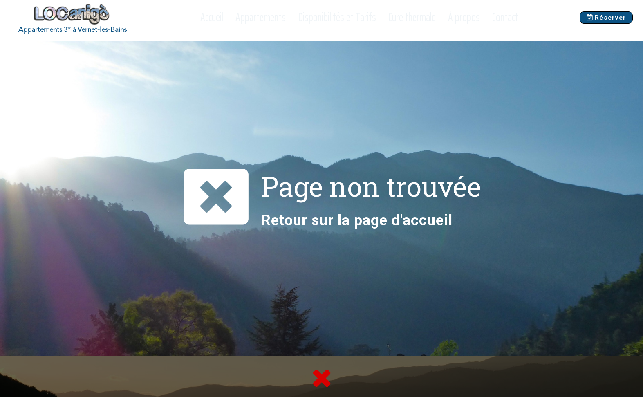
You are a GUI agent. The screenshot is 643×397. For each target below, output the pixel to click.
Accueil (211, 17)
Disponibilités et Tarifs (337, 17)
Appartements (260, 17)
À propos (464, 17)
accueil (428, 220)
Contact (505, 17)
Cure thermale (412, 17)
